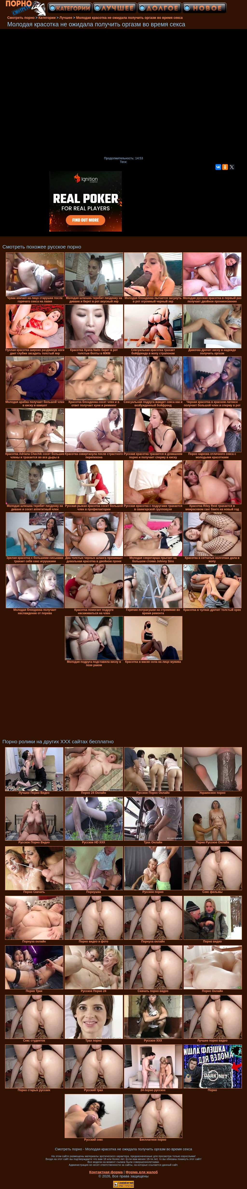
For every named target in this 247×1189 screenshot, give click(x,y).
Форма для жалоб (142, 1172)
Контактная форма (106, 1172)
